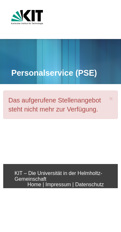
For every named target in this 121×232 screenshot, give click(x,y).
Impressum (59, 184)
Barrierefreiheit (48, 190)
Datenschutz (89, 184)
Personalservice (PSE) (54, 72)
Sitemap (78, 190)
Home (35, 184)
